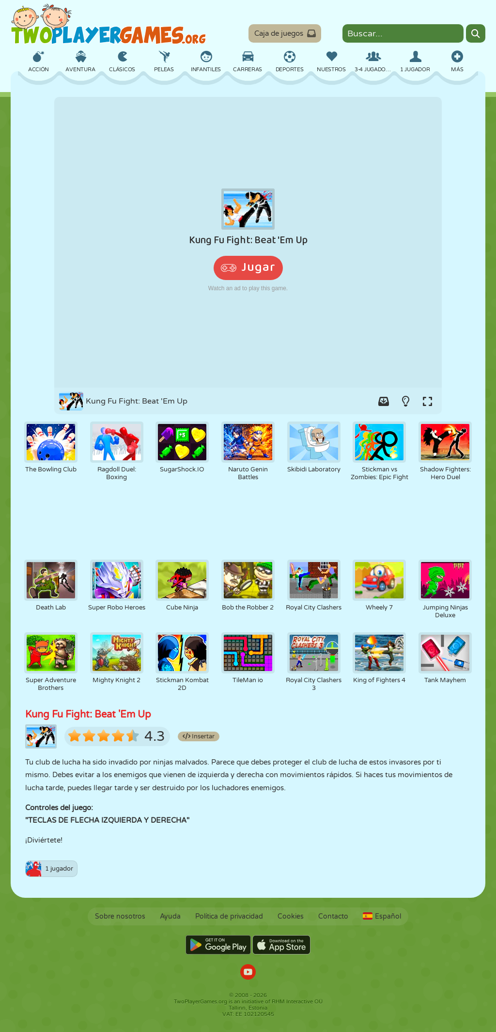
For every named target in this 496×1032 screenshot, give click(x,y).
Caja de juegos (285, 33)
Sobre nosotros (120, 916)
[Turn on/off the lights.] (405, 401)
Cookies (291, 916)
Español (382, 916)
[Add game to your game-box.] (383, 401)
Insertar (199, 736)
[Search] (475, 33)
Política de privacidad (229, 916)
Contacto (333, 916)
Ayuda (170, 916)
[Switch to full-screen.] (427, 401)
